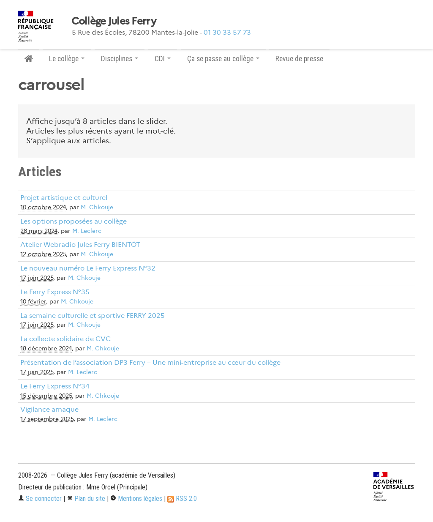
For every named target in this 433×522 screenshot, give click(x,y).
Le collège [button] (66, 59)
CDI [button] (163, 59)
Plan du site (86, 499)
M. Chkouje (97, 207)
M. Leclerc (86, 231)
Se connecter (40, 499)
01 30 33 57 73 (227, 32)
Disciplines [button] (119, 59)
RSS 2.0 (182, 499)
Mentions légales (136, 499)
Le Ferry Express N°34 (55, 386)
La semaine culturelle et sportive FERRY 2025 (92, 316)
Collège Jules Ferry (113, 21)
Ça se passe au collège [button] (223, 59)
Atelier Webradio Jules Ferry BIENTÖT (80, 245)
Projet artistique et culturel (63, 198)
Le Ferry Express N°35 (55, 292)
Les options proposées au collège (73, 221)
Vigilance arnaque (49, 409)
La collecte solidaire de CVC (65, 339)
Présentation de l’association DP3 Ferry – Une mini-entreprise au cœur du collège (150, 362)
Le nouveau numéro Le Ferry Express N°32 (87, 268)
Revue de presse (299, 59)
